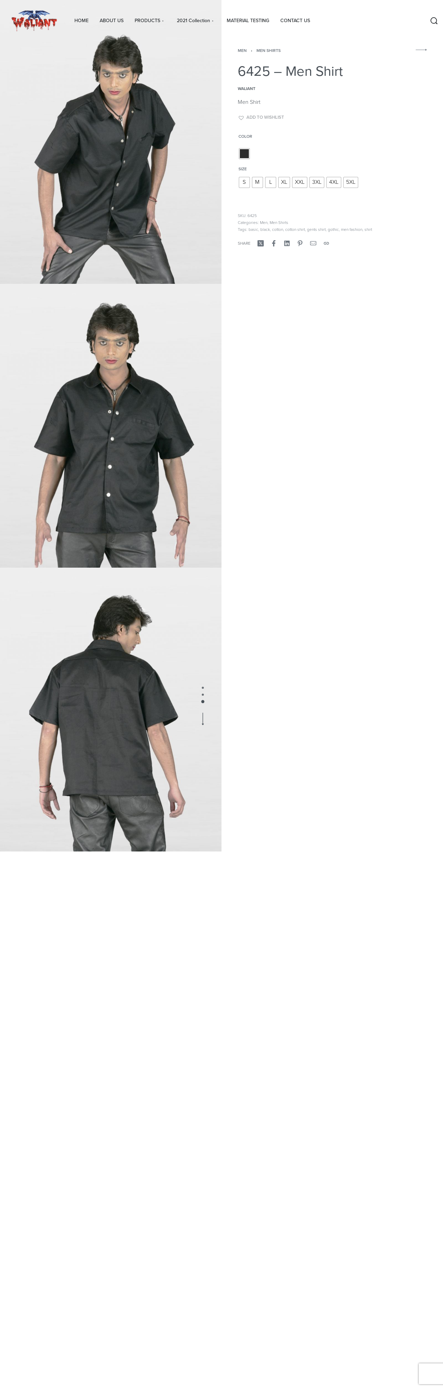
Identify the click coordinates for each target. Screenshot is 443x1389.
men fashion (351, 229)
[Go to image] (202, 687)
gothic (333, 229)
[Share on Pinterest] (300, 243)
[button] (261, 117)
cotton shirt (295, 229)
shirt (368, 229)
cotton (277, 229)
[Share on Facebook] (274, 243)
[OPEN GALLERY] (111, 142)
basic (253, 229)
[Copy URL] (326, 243)
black (265, 229)
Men (242, 50)
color (245, 136)
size (242, 168)
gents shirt (316, 229)
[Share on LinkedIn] (287, 243)
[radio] (244, 153)
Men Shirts (268, 50)
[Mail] (313, 243)
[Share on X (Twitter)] (260, 243)
